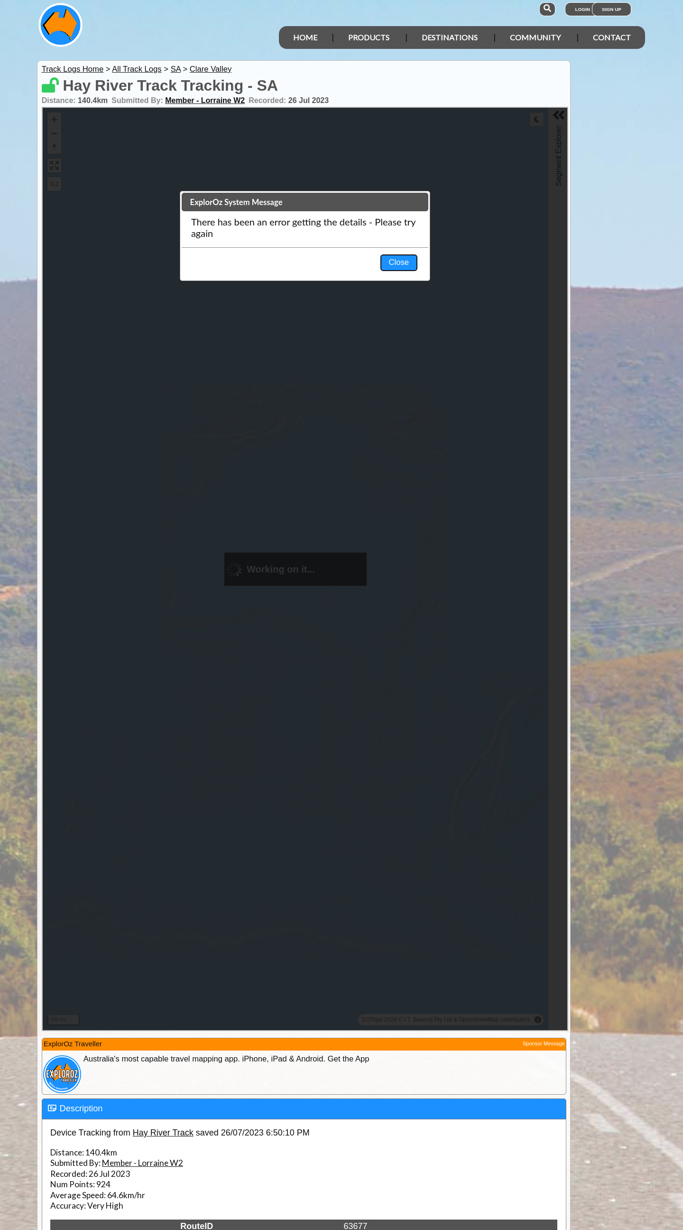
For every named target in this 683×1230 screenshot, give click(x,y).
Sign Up (611, 9)
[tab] (304, 1109)
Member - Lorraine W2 (205, 100)
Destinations (450, 37)
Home (305, 37)
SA (176, 69)
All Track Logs (136, 69)
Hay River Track (163, 1132)
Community (535, 37)
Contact (612, 37)
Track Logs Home (73, 69)
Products (368, 37)
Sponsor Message (544, 1043)
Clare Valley (210, 69)
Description (81, 1108)
